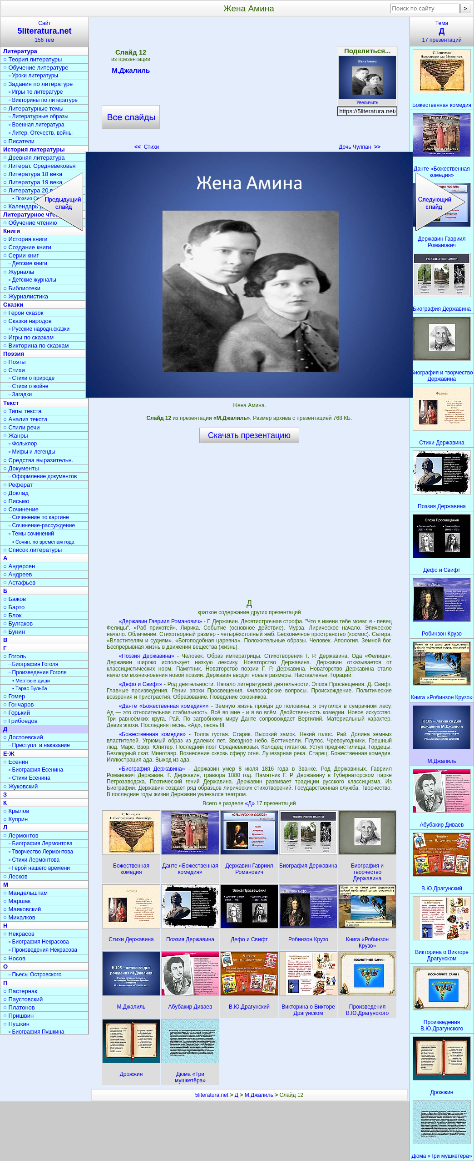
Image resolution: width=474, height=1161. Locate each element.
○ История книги (25, 239)
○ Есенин (15, 761)
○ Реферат (18, 484)
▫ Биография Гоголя (33, 664)
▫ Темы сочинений (31, 533)
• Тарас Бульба (29, 688)
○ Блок (12, 615)
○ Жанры (15, 435)
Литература (20, 51)
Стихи (146, 147)
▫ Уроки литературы (33, 75)
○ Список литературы (32, 549)
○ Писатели (19, 141)
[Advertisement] (249, 86)
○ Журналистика (25, 296)
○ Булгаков (18, 623)
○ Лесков (15, 876)
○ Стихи (14, 370)
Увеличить (367, 100)
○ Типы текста (22, 411)
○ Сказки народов (27, 321)
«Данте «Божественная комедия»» (164, 706)
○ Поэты (14, 361)
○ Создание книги (27, 247)
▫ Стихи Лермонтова (34, 860)
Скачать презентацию (249, 435)
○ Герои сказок (23, 312)
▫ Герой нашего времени (39, 868)
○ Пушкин (16, 1023)
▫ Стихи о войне (28, 386)
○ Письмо (16, 501)
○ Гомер (14, 696)
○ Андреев (17, 574)
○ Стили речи (21, 427)
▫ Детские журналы (32, 280)
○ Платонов (19, 1007)
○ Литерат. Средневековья (39, 165)
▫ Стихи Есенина (29, 778)
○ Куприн (15, 819)
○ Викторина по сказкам (36, 345)
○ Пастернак (20, 991)
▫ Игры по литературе (36, 92)
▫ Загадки (20, 394)
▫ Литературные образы (39, 116)
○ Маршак (16, 901)
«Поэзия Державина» (146, 656)
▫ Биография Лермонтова (41, 843)
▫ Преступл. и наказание (39, 745)
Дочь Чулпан (359, 147)
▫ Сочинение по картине (39, 517)
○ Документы (21, 468)
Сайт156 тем (44, 31)
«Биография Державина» (152, 769)
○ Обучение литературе (36, 67)
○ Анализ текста (25, 419)
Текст (11, 402)
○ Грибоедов (20, 720)
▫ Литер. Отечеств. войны (41, 133)
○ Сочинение (21, 509)
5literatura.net (211, 1095)
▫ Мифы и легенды (32, 452)
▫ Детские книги (28, 263)
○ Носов (14, 958)
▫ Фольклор (23, 443)
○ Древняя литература (33, 157)
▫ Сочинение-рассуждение (42, 525)
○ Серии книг (21, 255)
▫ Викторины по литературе (43, 100)
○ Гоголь (14, 656)
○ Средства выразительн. (38, 460)
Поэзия (13, 353)
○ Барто (14, 607)
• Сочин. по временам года (43, 542)
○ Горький (16, 712)
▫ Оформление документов (43, 476)
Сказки (13, 304)
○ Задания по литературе (38, 84)
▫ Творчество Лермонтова (41, 851)
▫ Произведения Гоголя (38, 672)
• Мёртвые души (31, 680)
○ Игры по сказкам (28, 337)
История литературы (34, 149)
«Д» (251, 803)
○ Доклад (16, 493)
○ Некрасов (19, 933)
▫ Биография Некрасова (39, 942)
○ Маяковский (22, 909)
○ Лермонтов (21, 835)
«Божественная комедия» (152, 734)
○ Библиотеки (21, 288)
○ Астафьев (19, 582)
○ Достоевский (23, 737)
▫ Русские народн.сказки (39, 329)
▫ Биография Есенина (36, 770)
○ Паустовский (23, 999)
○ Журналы (18, 271)
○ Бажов (14, 599)
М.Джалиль (131, 71)
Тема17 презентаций (442, 31)
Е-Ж (9, 753)
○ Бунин (14, 631)
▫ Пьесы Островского (35, 974)
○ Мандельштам (25, 892)
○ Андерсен (19, 566)
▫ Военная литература (36, 124)
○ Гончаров (18, 704)
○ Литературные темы (33, 108)
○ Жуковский (20, 786)
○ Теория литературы (32, 59)
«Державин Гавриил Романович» (160, 621)
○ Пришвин (18, 1015)
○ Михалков (19, 917)
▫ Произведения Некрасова (43, 950)
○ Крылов (16, 811)
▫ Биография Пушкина (36, 1032)
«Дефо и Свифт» (141, 684)
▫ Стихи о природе (31, 378)
